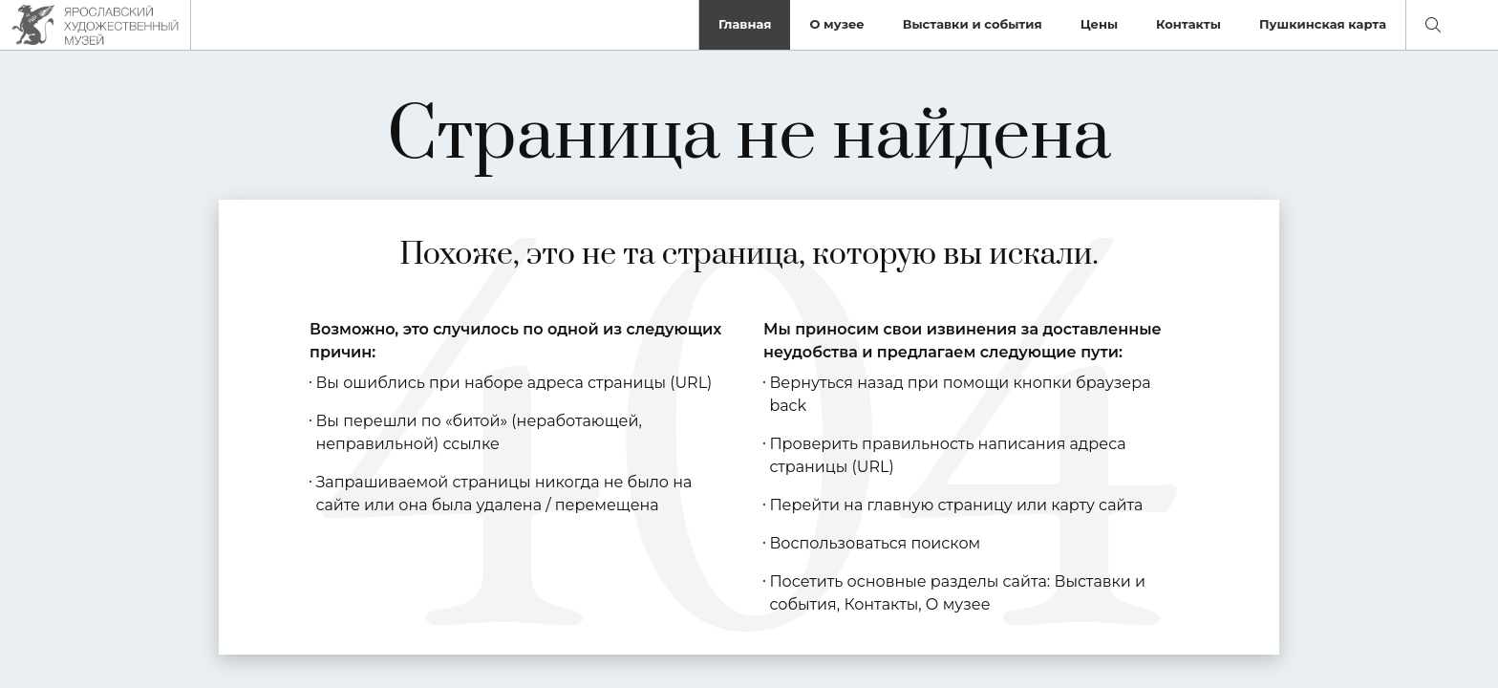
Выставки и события (972, 24)
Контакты (1188, 24)
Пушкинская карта (1322, 24)
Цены (1099, 24)
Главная (745, 24)
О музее (836, 24)
